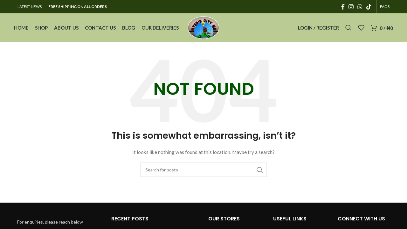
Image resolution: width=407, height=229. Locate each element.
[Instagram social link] (351, 6)
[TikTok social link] (368, 6)
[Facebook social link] (343, 6)
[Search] (348, 27)
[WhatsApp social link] (359, 6)
